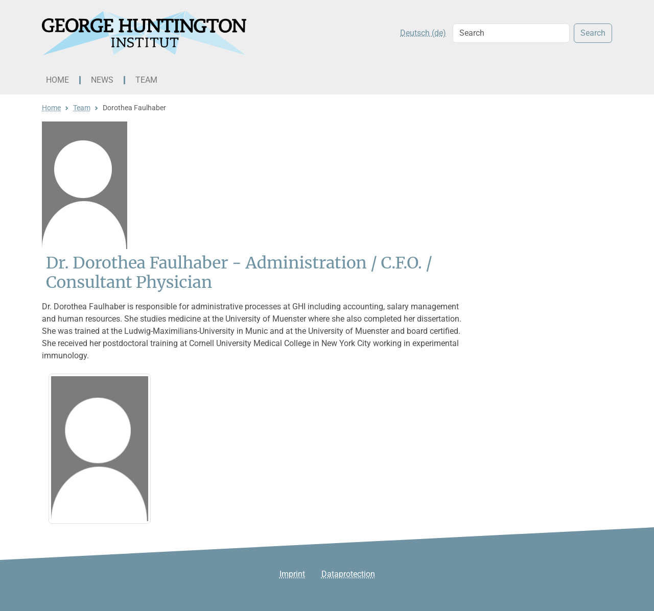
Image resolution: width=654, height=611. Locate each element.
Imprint (292, 574)
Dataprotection (348, 574)
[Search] (511, 33)
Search (592, 33)
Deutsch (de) (423, 33)
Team (146, 80)
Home (57, 80)
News (102, 80)
